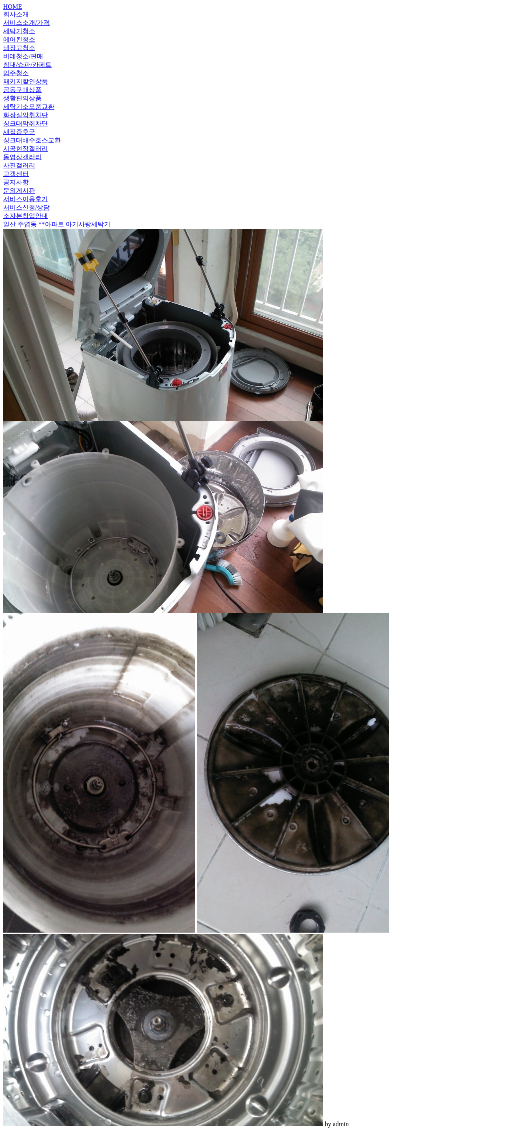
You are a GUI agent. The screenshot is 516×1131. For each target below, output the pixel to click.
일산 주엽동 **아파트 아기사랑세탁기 (56, 224)
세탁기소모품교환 (28, 106)
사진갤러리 (19, 165)
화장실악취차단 (25, 115)
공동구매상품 (22, 89)
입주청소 (16, 73)
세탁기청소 (19, 31)
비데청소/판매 (23, 56)
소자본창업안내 (25, 215)
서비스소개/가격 (26, 22)
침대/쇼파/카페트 (27, 64)
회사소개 (16, 14)
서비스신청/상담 (26, 207)
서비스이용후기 (25, 199)
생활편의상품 (22, 98)
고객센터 (16, 173)
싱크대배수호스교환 (32, 140)
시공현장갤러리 (25, 148)
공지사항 (16, 182)
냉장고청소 (19, 47)
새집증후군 (19, 131)
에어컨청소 (19, 39)
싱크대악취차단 (25, 123)
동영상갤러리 (22, 157)
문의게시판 (19, 190)
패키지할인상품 (25, 81)
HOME (12, 6)
